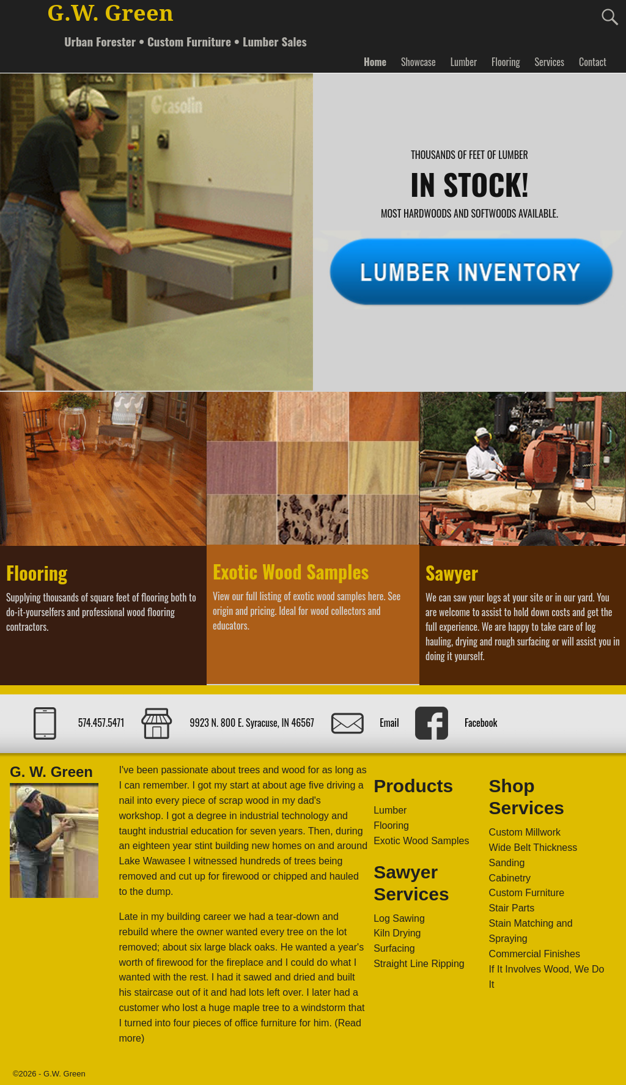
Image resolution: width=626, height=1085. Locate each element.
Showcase (418, 61)
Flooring (506, 61)
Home (375, 61)
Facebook (481, 722)
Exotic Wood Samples (291, 571)
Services (549, 61)
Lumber (464, 61)
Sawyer (451, 572)
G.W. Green (110, 13)
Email (389, 722)
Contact (592, 61)
